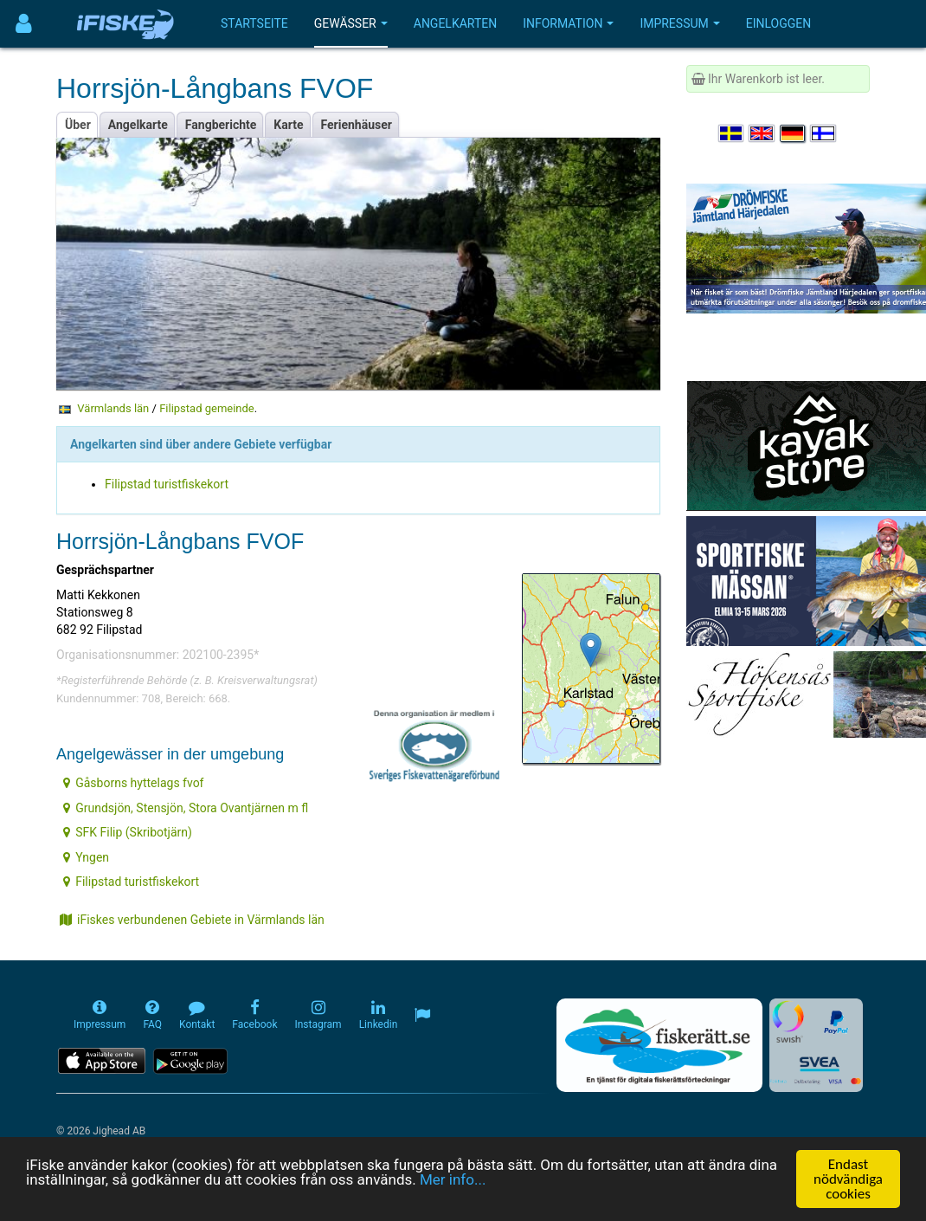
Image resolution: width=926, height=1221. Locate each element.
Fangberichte (221, 125)
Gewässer (351, 23)
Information (568, 23)
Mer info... (453, 1179)
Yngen (86, 857)
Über (78, 125)
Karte (288, 125)
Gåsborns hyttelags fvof (133, 783)
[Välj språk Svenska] (732, 133)
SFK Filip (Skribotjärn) (127, 832)
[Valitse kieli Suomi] (823, 133)
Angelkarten (455, 23)
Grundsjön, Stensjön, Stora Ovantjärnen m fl (185, 808)
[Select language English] (762, 133)
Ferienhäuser (356, 125)
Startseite (254, 23)
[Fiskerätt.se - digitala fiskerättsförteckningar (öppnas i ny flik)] (659, 1045)
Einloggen (779, 23)
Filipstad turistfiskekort (166, 484)
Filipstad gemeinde (206, 408)
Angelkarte (138, 125)
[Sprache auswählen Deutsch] (793, 133)
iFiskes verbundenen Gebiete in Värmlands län (192, 920)
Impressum (679, 23)
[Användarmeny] (24, 24)
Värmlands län (113, 408)
